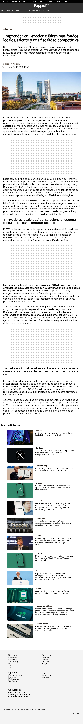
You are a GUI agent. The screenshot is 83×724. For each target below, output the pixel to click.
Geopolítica (40, 518)
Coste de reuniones (18, 696)
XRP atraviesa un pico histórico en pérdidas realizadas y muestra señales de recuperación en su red (54, 453)
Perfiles (45, 658)
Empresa (12, 658)
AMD (67, 1)
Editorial (12, 677)
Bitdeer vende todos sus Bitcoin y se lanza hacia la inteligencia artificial (54, 434)
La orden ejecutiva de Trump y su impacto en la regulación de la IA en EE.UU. (54, 469)
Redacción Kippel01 (11, 64)
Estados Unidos (42, 624)
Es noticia (5, 1)
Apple (59, 1)
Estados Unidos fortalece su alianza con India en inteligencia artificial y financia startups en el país (53, 628)
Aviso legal (47, 675)
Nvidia (14, 1)
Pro (49, 10)
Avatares (12, 666)
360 (10, 668)
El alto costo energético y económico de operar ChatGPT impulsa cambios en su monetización (53, 488)
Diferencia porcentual (19, 694)
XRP (34, 1)
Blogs (44, 664)
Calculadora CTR (16, 692)
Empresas (7, 10)
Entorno (20, 10)
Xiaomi (51, 1)
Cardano (42, 1)
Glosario (46, 662)
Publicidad (13, 679)
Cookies (45, 677)
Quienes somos (15, 675)
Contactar (13, 681)
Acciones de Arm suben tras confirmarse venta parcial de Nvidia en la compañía (53, 592)
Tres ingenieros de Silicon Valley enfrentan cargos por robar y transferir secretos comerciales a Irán (53, 523)
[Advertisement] (42, 21)
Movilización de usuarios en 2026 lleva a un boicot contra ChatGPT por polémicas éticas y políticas (54, 558)
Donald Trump (41, 466)
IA (28, 10)
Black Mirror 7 (24, 1)
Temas (45, 660)
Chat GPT (39, 483)
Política (39, 571)
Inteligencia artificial (44, 606)
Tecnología (38, 10)
